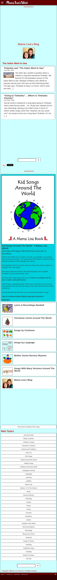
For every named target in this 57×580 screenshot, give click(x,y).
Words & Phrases (28, 555)
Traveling (29, 551)
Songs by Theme (28, 541)
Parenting (29, 498)
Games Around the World (28, 460)
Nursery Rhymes (28, 495)
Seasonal (29, 537)
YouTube (28, 559)
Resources (24, 574)
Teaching (29, 544)
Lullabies (28, 481)
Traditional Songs (28, 548)
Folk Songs (28, 456)
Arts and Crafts (28, 435)
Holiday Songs (28, 463)
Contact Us (9, 574)
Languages (28, 474)
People (28, 502)
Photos (28, 506)
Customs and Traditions (28, 449)
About (2, 574)
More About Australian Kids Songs (29, 427)
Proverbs (29, 513)
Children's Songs (28, 442)
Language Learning (28, 470)
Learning (29, 477)
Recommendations (29, 527)
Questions (28, 516)
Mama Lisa (28, 484)
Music (29, 491)
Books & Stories (28, 438)
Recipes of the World (28, 523)
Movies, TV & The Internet (28, 488)
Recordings (28, 530)
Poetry (29, 509)
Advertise (17, 574)
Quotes (28, 520)
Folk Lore (29, 453)
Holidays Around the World (28, 467)
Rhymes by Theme (29, 534)
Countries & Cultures (28, 445)
